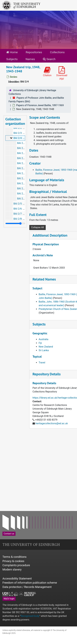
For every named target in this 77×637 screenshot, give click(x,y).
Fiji (40, 343)
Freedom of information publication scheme (29, 582)
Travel (42, 362)
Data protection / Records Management (27, 587)
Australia (43, 339)
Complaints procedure (16, 565)
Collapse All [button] (37, 227)
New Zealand (46, 346)
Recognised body (30, 616)
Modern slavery (11, 569)
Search (49, 59)
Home (12, 52)
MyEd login (9, 598)
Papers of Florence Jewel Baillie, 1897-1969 (40, 105)
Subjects (12, 59)
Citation (47, 71)
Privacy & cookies (13, 561)
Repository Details (47, 374)
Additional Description (50, 235)
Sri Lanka (44, 350)
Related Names (44, 279)
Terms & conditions (14, 556)
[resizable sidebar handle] (15, 223)
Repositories (34, 52)
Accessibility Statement (17, 578)
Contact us (9, 533)
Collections (57, 52)
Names (30, 59)
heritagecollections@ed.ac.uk (52, 423)
